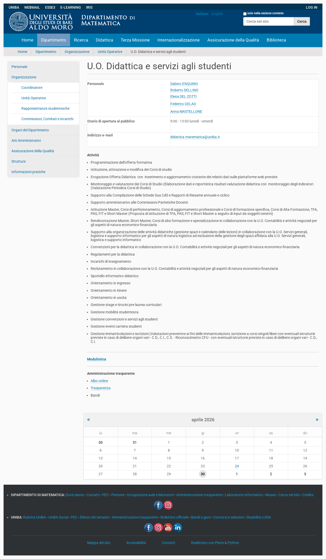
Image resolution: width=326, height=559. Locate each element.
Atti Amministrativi (26, 140)
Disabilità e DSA (259, 517)
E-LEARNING (70, 7)
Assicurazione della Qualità (233, 40)
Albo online (99, 381)
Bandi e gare (201, 517)
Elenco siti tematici (95, 517)
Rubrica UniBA (35, 517)
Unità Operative (110, 52)
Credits (308, 495)
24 (237, 466)
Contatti (93, 495)
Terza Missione (135, 40)
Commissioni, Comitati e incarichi (47, 119)
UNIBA (14, 7)
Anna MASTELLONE (186, 111)
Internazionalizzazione (178, 40)
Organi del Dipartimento (30, 130)
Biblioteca (276, 40)
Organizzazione (77, 52)
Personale (19, 67)
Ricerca (81, 40)
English (217, 14)
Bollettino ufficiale (174, 517)
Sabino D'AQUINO (184, 84)
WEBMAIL (32, 7)
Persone (118, 495)
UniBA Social (58, 517)
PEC (106, 495)
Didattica (104, 40)
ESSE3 (50, 7)
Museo (271, 495)
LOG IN (311, 7)
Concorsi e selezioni (229, 517)
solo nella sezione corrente (265, 13)
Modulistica (96, 359)
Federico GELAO (183, 104)
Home (27, 40)
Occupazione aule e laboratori (150, 495)
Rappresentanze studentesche (45, 108)
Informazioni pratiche (28, 172)
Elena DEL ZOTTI (183, 96)
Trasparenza (101, 388)
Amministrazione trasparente (199, 495)
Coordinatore (31, 88)
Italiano (202, 14)
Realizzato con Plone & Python (215, 543)
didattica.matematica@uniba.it (195, 137)
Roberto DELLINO (184, 90)
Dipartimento (53, 40)
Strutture (18, 161)
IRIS (89, 7)
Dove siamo (75, 495)
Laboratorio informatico (244, 495)
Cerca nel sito (290, 495)
